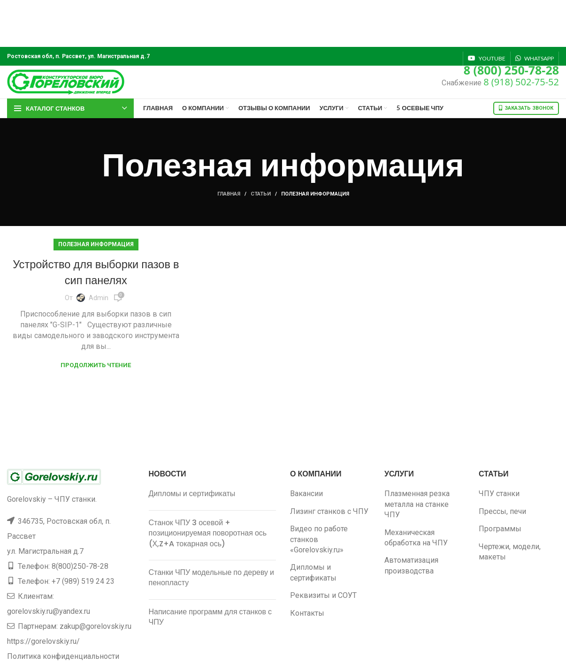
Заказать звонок (526, 108)
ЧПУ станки (499, 493)
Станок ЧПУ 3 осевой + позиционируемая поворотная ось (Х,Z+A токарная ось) (208, 533)
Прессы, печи (502, 511)
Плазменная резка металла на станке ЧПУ (417, 504)
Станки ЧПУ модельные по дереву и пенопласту (212, 577)
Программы (500, 528)
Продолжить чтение (96, 365)
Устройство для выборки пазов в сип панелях (95, 272)
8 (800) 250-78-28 (511, 70)
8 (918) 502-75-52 (521, 81)
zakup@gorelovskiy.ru (95, 626)
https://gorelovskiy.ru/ (43, 641)
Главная (228, 194)
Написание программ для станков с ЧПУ (210, 616)
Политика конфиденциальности (63, 656)
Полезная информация (96, 244)
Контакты (307, 613)
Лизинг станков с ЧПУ (329, 511)
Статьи (261, 194)
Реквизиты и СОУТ (323, 595)
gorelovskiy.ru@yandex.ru (48, 611)
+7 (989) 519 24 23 (83, 581)
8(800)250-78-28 (80, 566)
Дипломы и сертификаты (192, 493)
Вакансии (306, 493)
